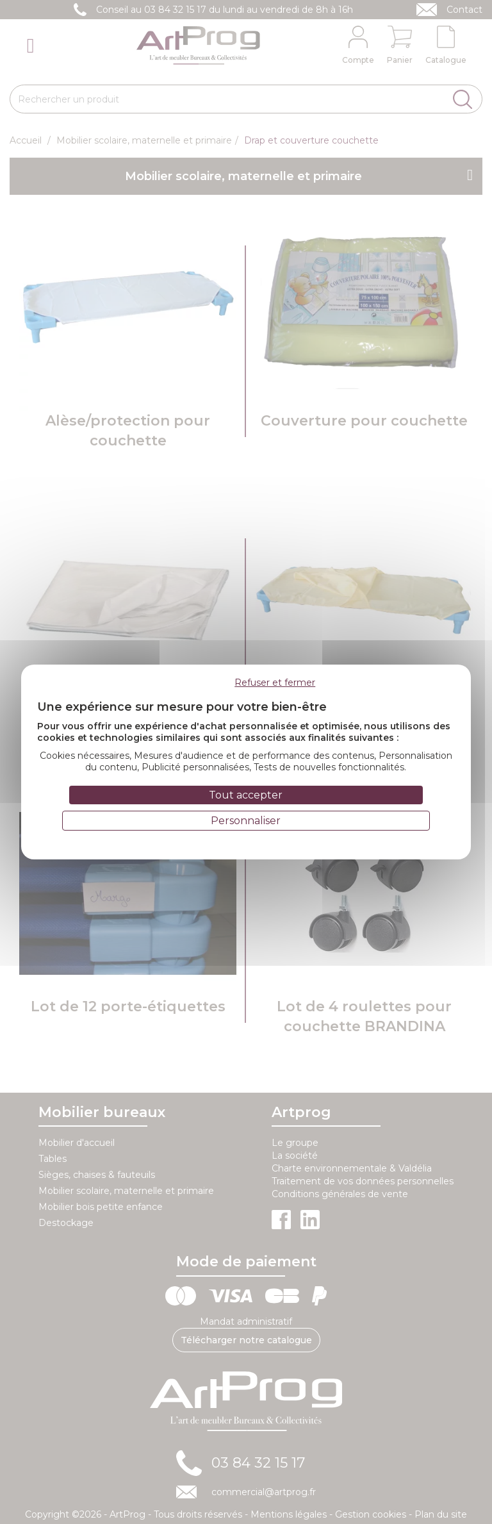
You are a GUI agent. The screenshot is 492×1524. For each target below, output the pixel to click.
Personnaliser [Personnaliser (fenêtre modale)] (246, 821)
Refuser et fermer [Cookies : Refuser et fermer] (274, 682)
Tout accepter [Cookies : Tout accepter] (246, 795)
